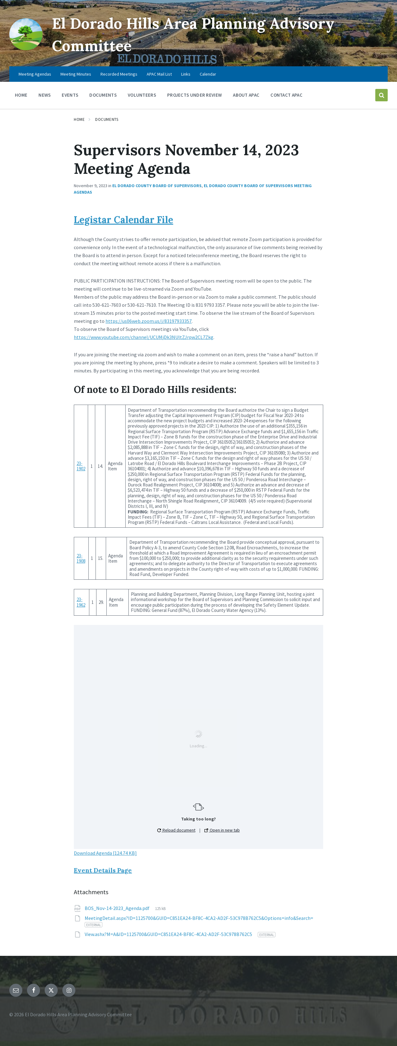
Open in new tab (222, 830)
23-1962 (81, 602)
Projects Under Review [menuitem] (194, 95)
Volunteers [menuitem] (142, 95)
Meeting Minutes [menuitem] (75, 74)
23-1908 (81, 558)
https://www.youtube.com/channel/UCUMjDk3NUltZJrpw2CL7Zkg (143, 337)
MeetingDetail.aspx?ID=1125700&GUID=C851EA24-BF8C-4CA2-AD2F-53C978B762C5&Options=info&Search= (199, 918)
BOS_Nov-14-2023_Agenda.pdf (117, 908)
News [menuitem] (44, 95)
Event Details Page (103, 870)
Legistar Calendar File (123, 220)
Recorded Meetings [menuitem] (118, 74)
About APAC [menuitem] (246, 95)
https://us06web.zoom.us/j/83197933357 (148, 321)
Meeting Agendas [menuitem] (35, 74)
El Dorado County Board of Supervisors (157, 185)
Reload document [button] (176, 830)
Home (79, 119)
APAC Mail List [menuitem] (159, 74)
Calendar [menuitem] (208, 74)
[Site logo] (25, 48)
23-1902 (81, 466)
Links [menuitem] (185, 74)
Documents (106, 119)
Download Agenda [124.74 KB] (105, 853)
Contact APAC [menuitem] (286, 95)
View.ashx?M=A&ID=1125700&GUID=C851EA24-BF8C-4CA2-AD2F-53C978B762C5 (169, 934)
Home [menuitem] (21, 95)
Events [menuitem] (70, 95)
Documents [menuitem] (103, 95)
